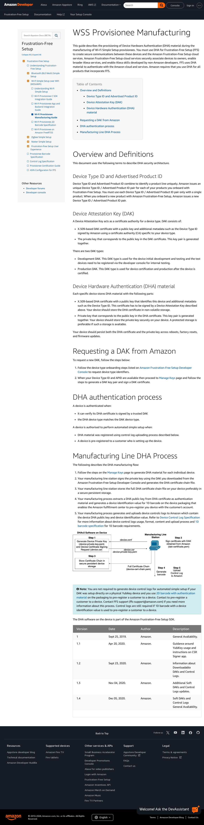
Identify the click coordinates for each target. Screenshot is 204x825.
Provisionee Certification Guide (45, 165)
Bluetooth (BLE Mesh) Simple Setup (45, 75)
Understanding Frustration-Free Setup (44, 67)
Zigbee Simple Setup (41, 137)
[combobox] (37, 35)
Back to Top (102, 733)
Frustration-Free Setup (37, 61)
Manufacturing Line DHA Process (100, 132)
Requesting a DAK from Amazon (100, 120)
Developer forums (35, 188)
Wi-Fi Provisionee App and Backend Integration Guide (47, 106)
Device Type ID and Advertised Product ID (112, 96)
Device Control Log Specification (180, 517)
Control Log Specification (42, 161)
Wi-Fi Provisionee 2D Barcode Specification (45, 123)
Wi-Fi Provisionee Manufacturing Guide (46, 116)
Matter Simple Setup (41, 141)
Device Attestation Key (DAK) (104, 102)
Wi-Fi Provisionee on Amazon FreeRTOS (45, 131)
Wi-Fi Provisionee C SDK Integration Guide (46, 98)
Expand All (37, 55)
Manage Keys (167, 378)
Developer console (36, 192)
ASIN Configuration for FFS (43, 170)
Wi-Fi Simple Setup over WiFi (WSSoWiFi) (45, 82)
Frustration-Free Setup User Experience (45, 148)
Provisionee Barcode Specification (41, 155)
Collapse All (26, 55)
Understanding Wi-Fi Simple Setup (45, 90)
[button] (56, 35)
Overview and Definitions (95, 90)
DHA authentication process (97, 126)
